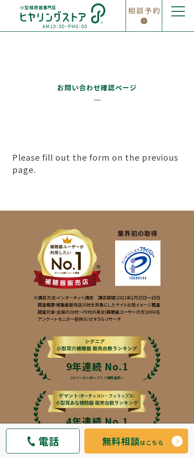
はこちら (133, 441)
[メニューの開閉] (178, 16)
